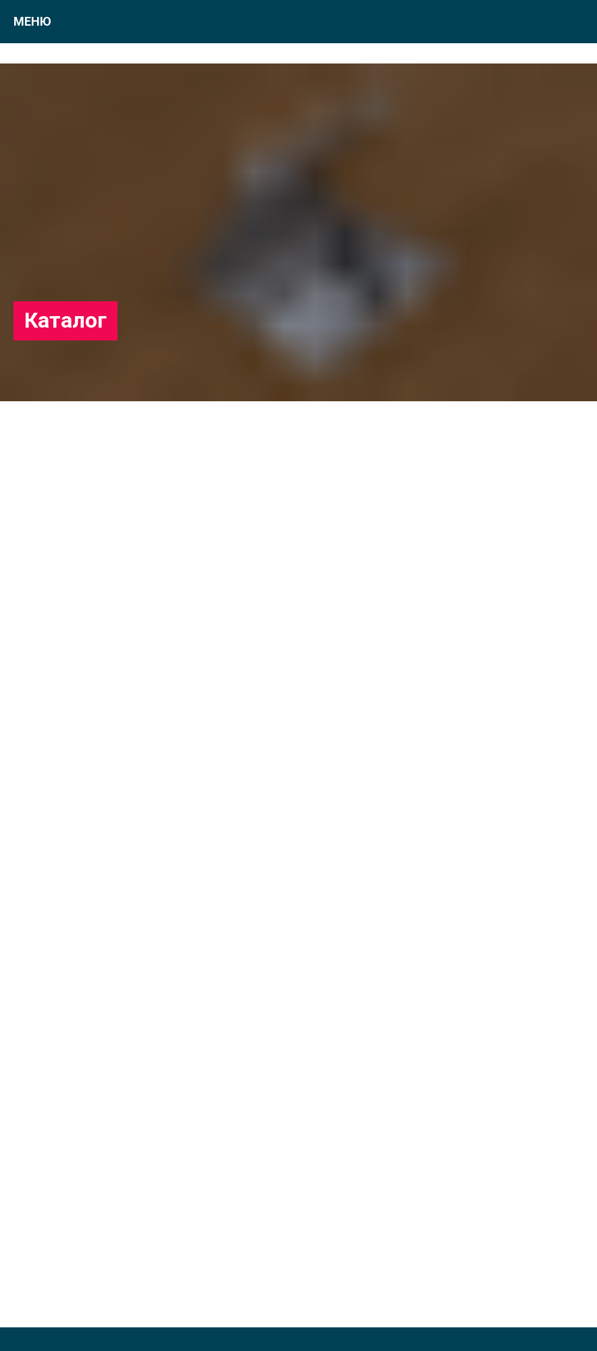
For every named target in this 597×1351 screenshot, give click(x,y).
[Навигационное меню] (574, 21)
